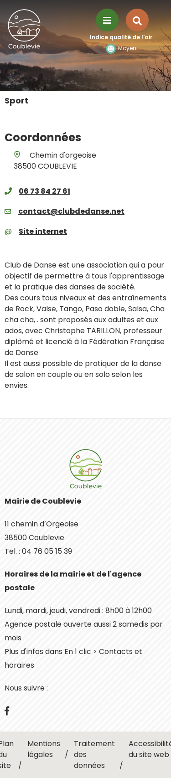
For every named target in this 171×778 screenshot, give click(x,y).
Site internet (43, 231)
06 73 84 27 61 (44, 191)
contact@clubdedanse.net (71, 211)
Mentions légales (43, 749)
